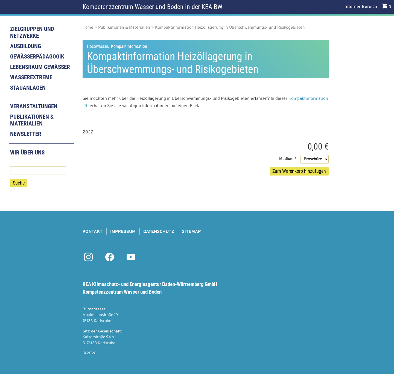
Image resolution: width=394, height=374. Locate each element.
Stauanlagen (28, 87)
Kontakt (93, 232)
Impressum (123, 232)
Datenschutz (158, 232)
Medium (286, 159)
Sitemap (191, 232)
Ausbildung (25, 46)
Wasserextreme (31, 77)
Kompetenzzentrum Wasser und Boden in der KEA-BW (152, 7)
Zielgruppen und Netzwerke (32, 32)
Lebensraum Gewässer (40, 67)
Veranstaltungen (33, 106)
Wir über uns (27, 152)
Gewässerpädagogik (37, 56)
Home (88, 27)
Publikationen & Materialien (32, 120)
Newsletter (25, 134)
